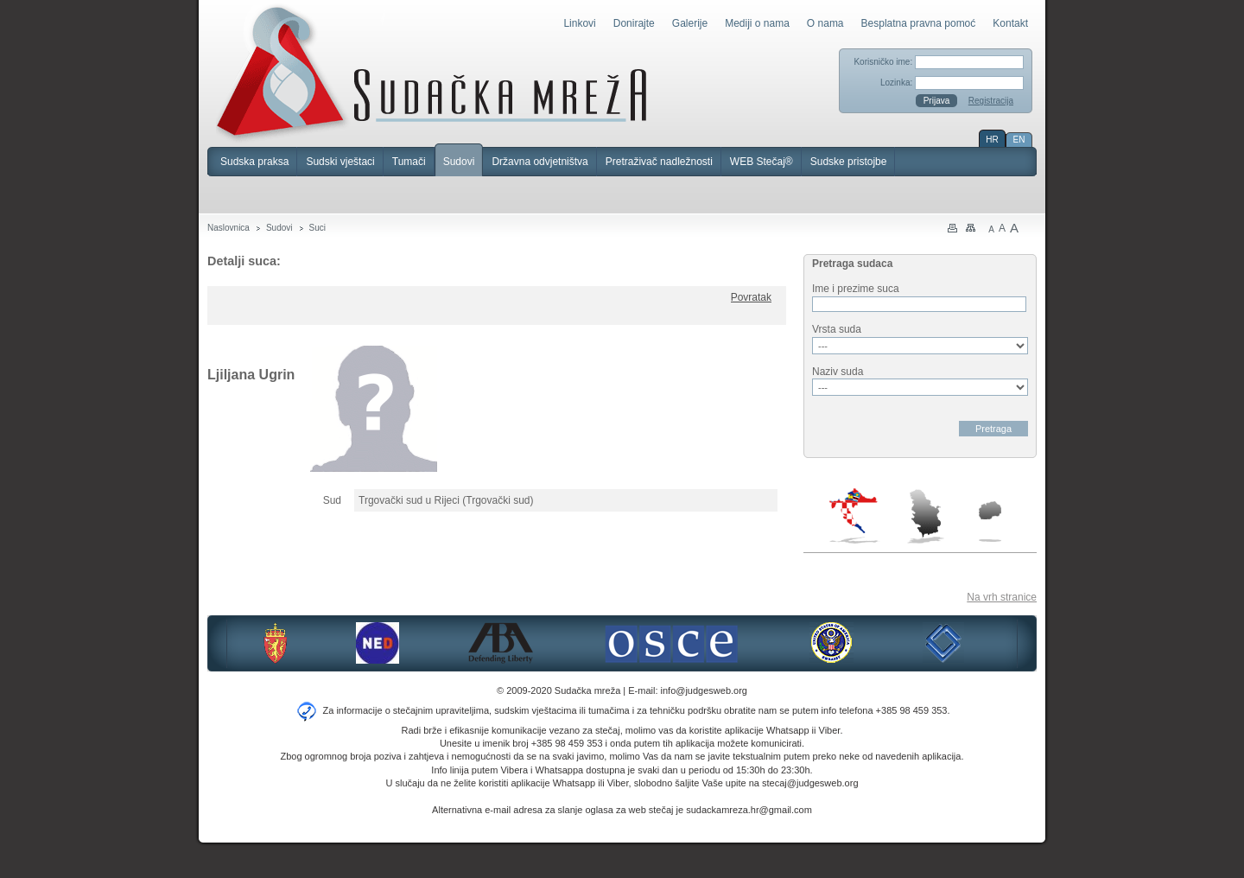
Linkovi (579, 23)
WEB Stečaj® (761, 162)
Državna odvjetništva (539, 162)
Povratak (751, 297)
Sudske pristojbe (848, 162)
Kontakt (1010, 23)
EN (1019, 139)
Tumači (409, 162)
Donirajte (634, 23)
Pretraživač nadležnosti (659, 162)
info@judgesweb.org (704, 690)
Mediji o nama (757, 23)
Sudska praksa (254, 162)
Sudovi (459, 162)
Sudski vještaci (340, 162)
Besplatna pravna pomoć (918, 23)
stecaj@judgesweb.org (810, 783)
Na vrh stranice (1002, 597)
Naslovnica (228, 227)
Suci (317, 227)
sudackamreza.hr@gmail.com (749, 810)
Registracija (990, 100)
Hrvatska (854, 516)
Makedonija (990, 521)
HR (992, 139)
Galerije (690, 23)
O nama (825, 23)
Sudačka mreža (431, 72)
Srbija (925, 516)
